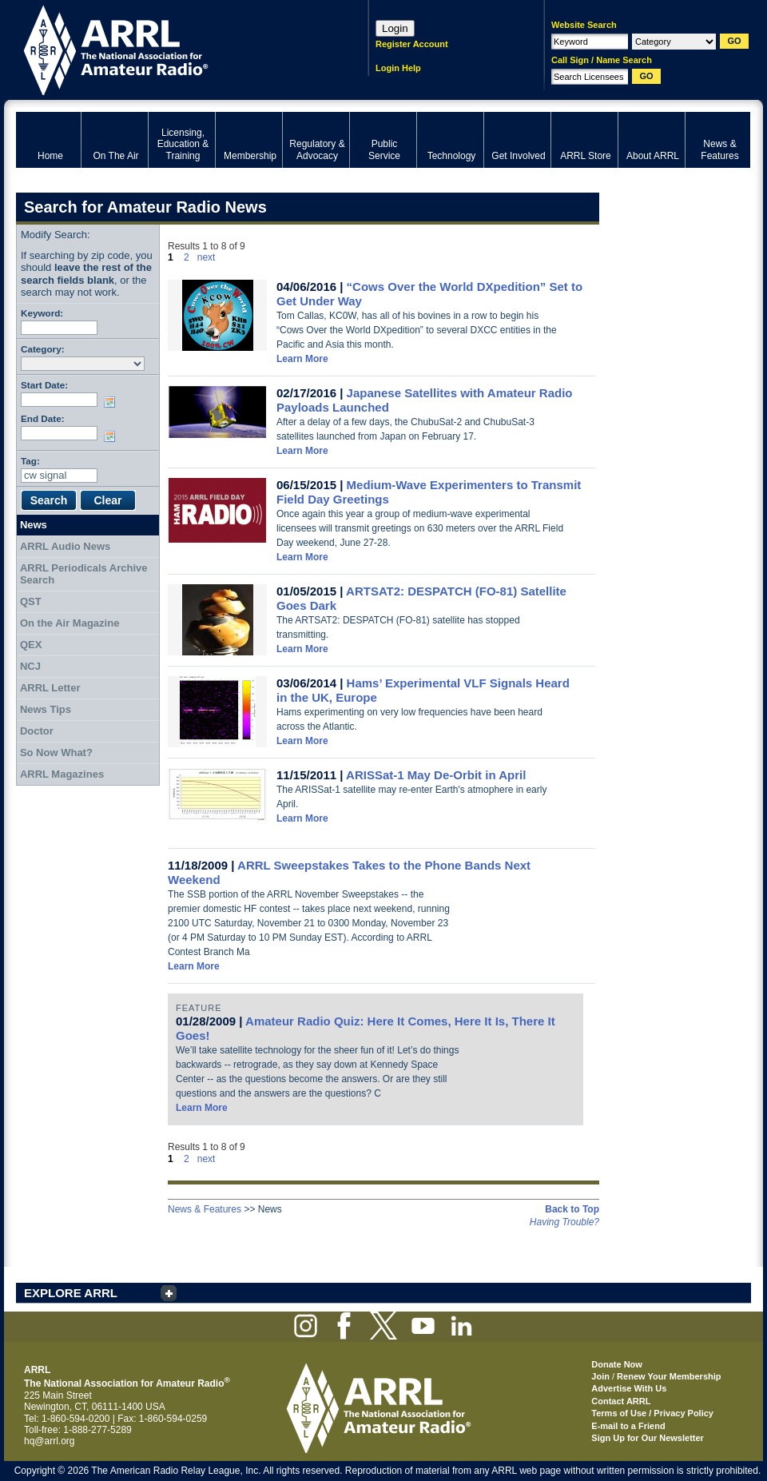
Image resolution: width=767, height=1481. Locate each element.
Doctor (37, 731)
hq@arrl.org (49, 1441)
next (206, 257)
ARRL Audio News (65, 546)
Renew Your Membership (669, 1376)
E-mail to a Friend (628, 1426)
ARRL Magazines (62, 774)
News (33, 525)
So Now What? (56, 752)
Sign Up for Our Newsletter (647, 1438)
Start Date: (44, 385)
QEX (31, 645)
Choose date (112, 402)
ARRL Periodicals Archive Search (84, 574)
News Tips (45, 709)
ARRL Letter (50, 688)
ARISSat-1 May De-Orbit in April (436, 775)
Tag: (30, 461)
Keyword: (42, 313)
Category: (43, 349)
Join (600, 1376)
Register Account (412, 44)
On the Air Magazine (69, 623)
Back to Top (572, 1209)
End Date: (43, 418)
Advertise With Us (628, 1388)
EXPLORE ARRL (70, 1293)
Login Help (398, 68)
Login (395, 28)
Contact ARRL (620, 1401)
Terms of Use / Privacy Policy (652, 1413)
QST (31, 601)
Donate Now (616, 1364)
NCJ (30, 666)
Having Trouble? (564, 1222)
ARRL (171, 48)
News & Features (204, 1209)
